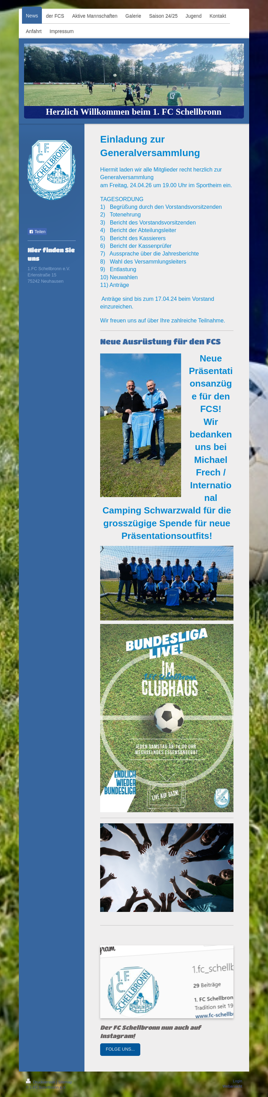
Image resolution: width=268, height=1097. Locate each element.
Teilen (37, 231)
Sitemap (65, 1082)
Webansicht (232, 1086)
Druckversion (41, 1082)
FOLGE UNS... (120, 1049)
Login (237, 1081)
